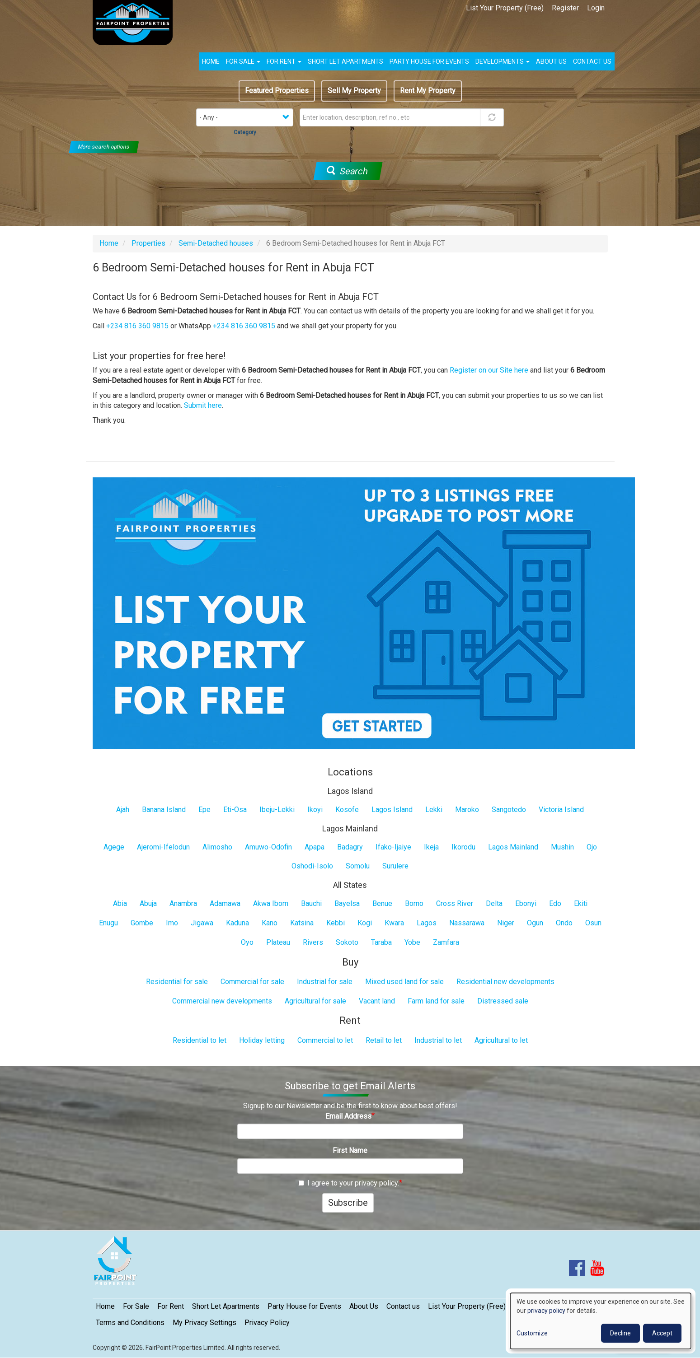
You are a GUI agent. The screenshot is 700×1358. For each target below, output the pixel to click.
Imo (172, 923)
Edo (555, 903)
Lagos (427, 923)
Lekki (433, 809)
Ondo (564, 923)
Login (596, 8)
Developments (502, 61)
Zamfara (446, 942)
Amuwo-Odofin (268, 847)
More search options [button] (104, 147)
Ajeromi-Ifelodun (163, 847)
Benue (382, 903)
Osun (593, 923)
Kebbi (335, 923)
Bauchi (311, 903)
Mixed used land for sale (404, 981)
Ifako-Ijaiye (393, 847)
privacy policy (546, 1310)
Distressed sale (502, 1001)
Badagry (350, 847)
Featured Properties (277, 90)
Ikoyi (315, 809)
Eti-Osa (235, 809)
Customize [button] (532, 1333)
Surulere (395, 866)
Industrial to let (438, 1040)
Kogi (364, 923)
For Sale (243, 61)
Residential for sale (177, 981)
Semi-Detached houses (216, 243)
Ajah (122, 809)
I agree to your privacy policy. (348, 1183)
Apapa (314, 847)
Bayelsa (347, 903)
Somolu (358, 866)
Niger (505, 923)
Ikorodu (463, 847)
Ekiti (580, 903)
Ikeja (431, 847)
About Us (363, 1306)
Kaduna (237, 923)
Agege (113, 847)
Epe (204, 809)
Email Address (348, 1116)
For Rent (284, 61)
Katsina (302, 923)
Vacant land (377, 1001)
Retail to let (384, 1040)
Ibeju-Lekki (277, 809)
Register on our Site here (489, 370)
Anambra (183, 903)
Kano (269, 923)
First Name (350, 1150)
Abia (120, 903)
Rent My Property (428, 90)
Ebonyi (525, 903)
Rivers (313, 942)
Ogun (535, 923)
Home (211, 61)
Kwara (394, 923)
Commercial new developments (222, 1001)
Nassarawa (466, 923)
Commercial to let (325, 1040)
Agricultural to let (501, 1040)
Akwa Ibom (270, 903)
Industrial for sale (324, 981)
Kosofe (347, 809)
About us (551, 61)
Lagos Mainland (513, 847)
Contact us (592, 61)
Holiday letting (262, 1040)
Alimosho (217, 847)
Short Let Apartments (345, 61)
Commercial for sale (252, 981)
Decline (620, 1333)
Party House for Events (429, 61)
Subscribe (348, 1202)
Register (565, 8)
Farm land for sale (436, 1001)
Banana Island (164, 809)
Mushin (562, 847)
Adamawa (225, 903)
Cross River (454, 903)
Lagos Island (392, 809)
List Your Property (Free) (505, 8)
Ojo (592, 847)
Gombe (142, 923)
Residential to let (199, 1040)
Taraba (381, 942)
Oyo (247, 942)
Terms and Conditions (130, 1322)
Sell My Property (354, 90)
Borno (414, 903)
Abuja (148, 903)
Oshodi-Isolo (312, 866)
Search (346, 171)
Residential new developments (505, 981)
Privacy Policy (267, 1322)
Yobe (412, 942)
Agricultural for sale (315, 1001)
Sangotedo (509, 809)
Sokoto (347, 942)
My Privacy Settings (204, 1322)
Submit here (203, 405)
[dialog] (600, 1321)
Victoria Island (561, 809)
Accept (662, 1333)
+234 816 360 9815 (137, 326)
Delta (494, 903)
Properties (148, 243)
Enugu (108, 923)
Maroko (467, 809)
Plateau (278, 942)
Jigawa (202, 923)
